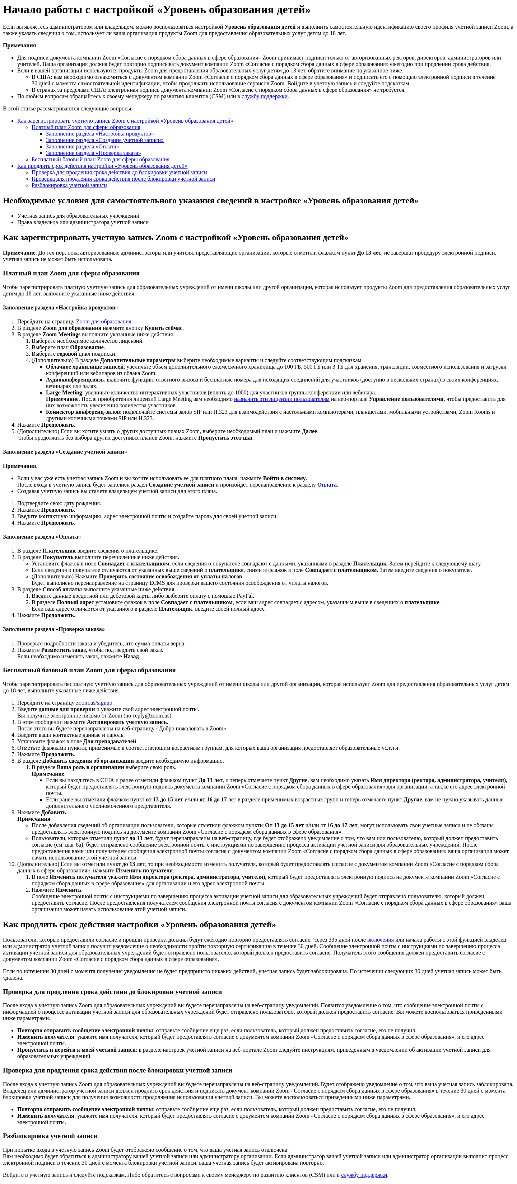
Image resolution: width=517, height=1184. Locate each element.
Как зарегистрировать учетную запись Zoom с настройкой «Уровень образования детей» (125, 121)
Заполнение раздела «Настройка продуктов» (100, 134)
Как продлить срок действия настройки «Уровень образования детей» (102, 166)
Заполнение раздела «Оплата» (82, 146)
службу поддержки (265, 96)
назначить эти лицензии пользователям (282, 399)
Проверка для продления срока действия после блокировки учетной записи (123, 179)
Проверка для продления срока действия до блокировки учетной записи (119, 172)
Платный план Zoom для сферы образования (86, 127)
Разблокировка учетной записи (69, 185)
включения (380, 940)
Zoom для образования (103, 321)
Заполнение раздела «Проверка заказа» (93, 153)
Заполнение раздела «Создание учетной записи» (105, 140)
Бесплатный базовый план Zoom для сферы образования (100, 159)
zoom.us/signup (94, 703)
